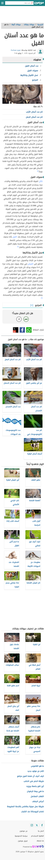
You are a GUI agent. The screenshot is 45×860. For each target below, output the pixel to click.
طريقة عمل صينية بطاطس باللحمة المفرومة (25, 806)
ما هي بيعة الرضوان (35, 791)
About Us (40, 841)
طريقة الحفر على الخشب (34, 781)
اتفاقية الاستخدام (37, 836)
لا (19, 319)
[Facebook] (42, 825)
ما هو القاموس (37, 766)
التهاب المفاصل (37, 796)
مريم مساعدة (16, 50)
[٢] (18, 246)
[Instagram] (32, 825)
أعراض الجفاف (38, 801)
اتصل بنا (41, 831)
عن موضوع (23, 831)
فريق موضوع (22, 841)
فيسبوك (22, 330)
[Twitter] (37, 825)
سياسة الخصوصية (21, 836)
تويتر (15, 330)
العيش (30, 264)
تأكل (41, 181)
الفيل (15, 237)
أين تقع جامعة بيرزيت (35, 786)
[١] (37, 171)
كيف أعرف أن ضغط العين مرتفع (30, 776)
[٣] (42, 298)
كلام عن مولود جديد (35, 771)
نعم (26, 319)
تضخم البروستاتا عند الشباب (32, 811)
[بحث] (32, 3)
